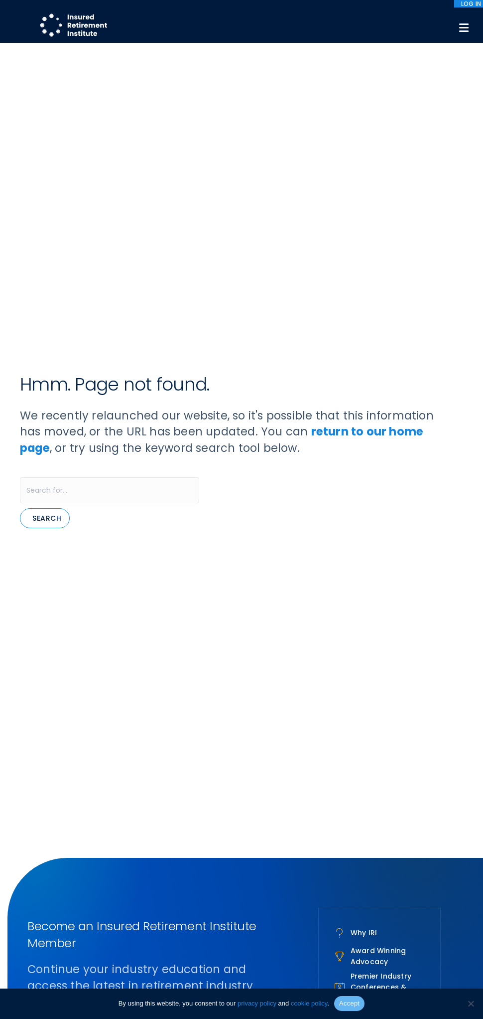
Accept (349, 1003)
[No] (471, 1004)
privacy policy (257, 1003)
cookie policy (309, 1003)
